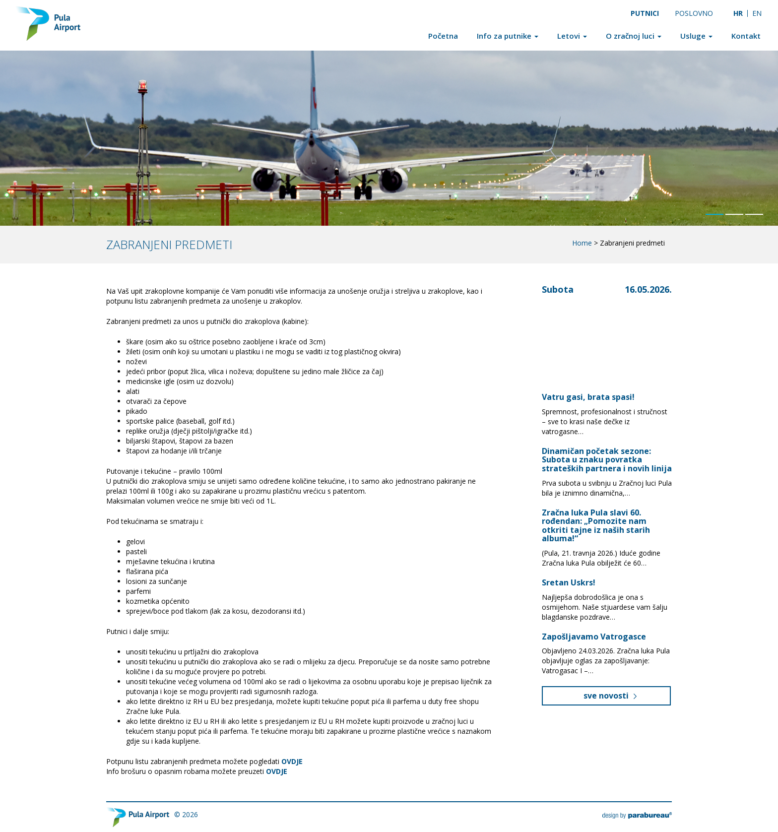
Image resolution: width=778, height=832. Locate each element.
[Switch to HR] (738, 13)
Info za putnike (507, 36)
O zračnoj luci (633, 36)
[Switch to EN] (757, 13)
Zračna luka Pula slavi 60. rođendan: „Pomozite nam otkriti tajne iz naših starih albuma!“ (596, 525)
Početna (443, 36)
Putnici (645, 13)
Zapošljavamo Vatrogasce (594, 636)
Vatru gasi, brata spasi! (589, 396)
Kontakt (746, 36)
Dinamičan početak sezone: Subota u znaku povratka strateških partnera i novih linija (607, 460)
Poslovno (694, 13)
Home (582, 243)
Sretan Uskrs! (568, 582)
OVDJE (276, 771)
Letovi (572, 36)
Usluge (696, 36)
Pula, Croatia (594, 331)
